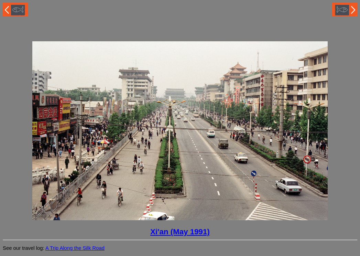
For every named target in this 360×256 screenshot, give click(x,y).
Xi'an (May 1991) (180, 231)
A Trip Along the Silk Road (75, 248)
